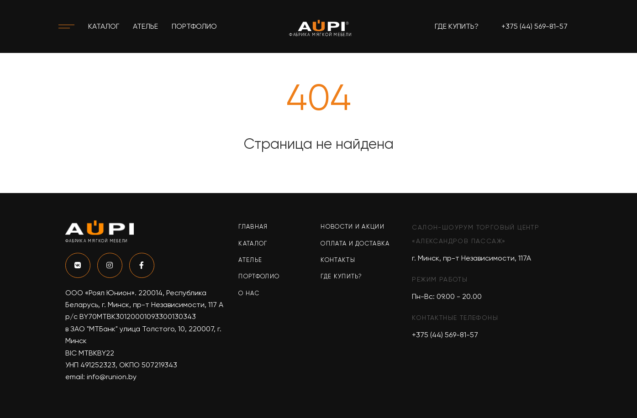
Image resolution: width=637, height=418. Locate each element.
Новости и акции (352, 226)
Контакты (338, 259)
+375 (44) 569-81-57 (534, 26)
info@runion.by (112, 376)
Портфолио (194, 26)
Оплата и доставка (355, 243)
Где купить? (457, 26)
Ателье (145, 26)
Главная (253, 226)
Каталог (103, 26)
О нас (248, 293)
